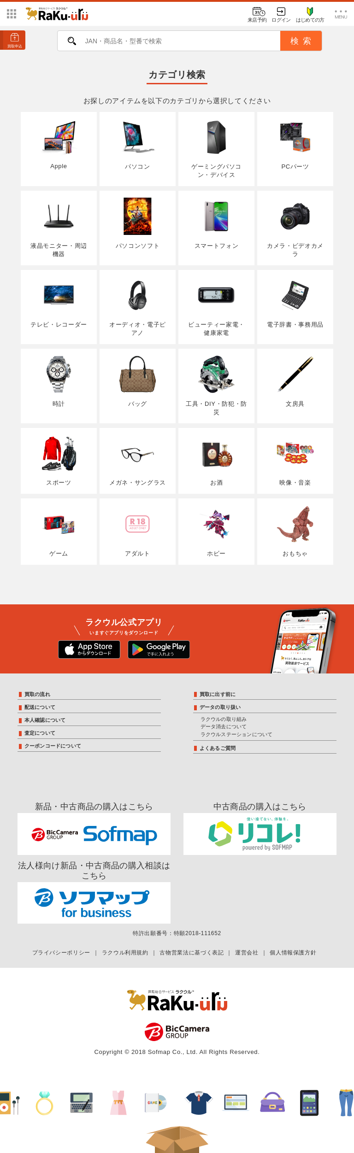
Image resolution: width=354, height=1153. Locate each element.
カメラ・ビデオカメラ (295, 228)
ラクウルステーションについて (237, 734)
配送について (39, 707)
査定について (39, 733)
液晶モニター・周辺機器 (58, 228)
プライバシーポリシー (61, 952)
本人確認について (45, 720)
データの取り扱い (220, 707)
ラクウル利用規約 (125, 952)
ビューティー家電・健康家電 (216, 307)
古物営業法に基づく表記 (191, 952)
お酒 (216, 460)
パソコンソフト (137, 223)
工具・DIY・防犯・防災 (216, 386)
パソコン (137, 144)
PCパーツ (295, 144)
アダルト (137, 531)
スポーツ (58, 460)
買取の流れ (37, 694)
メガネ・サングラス (137, 460)
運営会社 (247, 952)
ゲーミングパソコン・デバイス (216, 149)
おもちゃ (295, 531)
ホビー (216, 531)
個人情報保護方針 (293, 952)
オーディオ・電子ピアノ (137, 307)
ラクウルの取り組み (224, 719)
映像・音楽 (295, 460)
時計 (58, 381)
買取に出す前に (218, 694)
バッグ (137, 381)
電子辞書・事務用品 (295, 302)
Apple (58, 144)
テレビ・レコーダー (58, 302)
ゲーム (58, 531)
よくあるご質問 (218, 748)
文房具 (295, 381)
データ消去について (224, 726)
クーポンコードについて (52, 746)
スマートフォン (216, 223)
